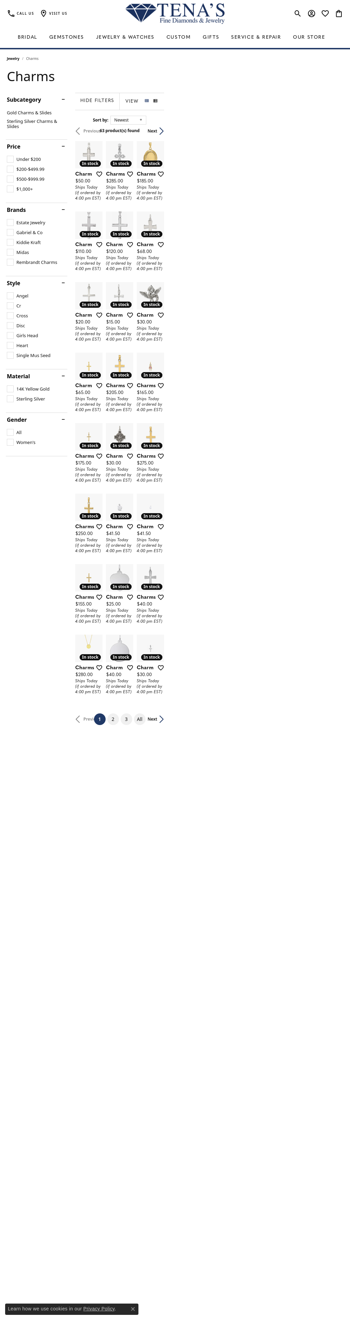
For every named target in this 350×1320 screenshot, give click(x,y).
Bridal (27, 37)
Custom (178, 37)
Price (14, 146)
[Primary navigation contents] (175, 37)
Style (13, 283)
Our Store (309, 37)
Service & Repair (256, 37)
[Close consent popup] (133, 1309)
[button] (53, 14)
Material (18, 376)
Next (331, 131)
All (229, 1109)
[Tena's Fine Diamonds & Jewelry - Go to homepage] (175, 13)
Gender (17, 419)
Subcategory (24, 99)
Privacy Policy (99, 1308)
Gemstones (66, 37)
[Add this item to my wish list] (156, 233)
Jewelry (13, 58)
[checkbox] (24, 159)
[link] (20, 14)
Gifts (211, 37)
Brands (16, 210)
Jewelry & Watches (125, 37)
